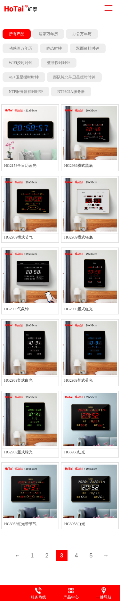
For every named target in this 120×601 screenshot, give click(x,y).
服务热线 (38, 597)
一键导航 (103, 597)
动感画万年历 (20, 48)
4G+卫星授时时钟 (24, 77)
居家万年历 (48, 34)
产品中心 (71, 597)
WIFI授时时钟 (21, 63)
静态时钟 (54, 48)
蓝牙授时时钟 (58, 63)
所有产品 (16, 34)
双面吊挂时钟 (87, 48)
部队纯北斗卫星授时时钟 (74, 77)
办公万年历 (82, 34)
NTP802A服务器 (70, 91)
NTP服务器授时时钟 (26, 91)
